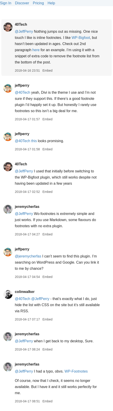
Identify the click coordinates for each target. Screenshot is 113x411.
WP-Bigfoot (81, 38)
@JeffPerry (24, 31)
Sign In (5, 3)
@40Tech (22, 92)
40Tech (21, 24)
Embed (47, 70)
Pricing (38, 3)
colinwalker (24, 292)
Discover (22, 3)
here (36, 50)
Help (51, 3)
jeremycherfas (27, 207)
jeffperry (22, 85)
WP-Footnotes (76, 371)
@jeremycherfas (28, 256)
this (34, 141)
